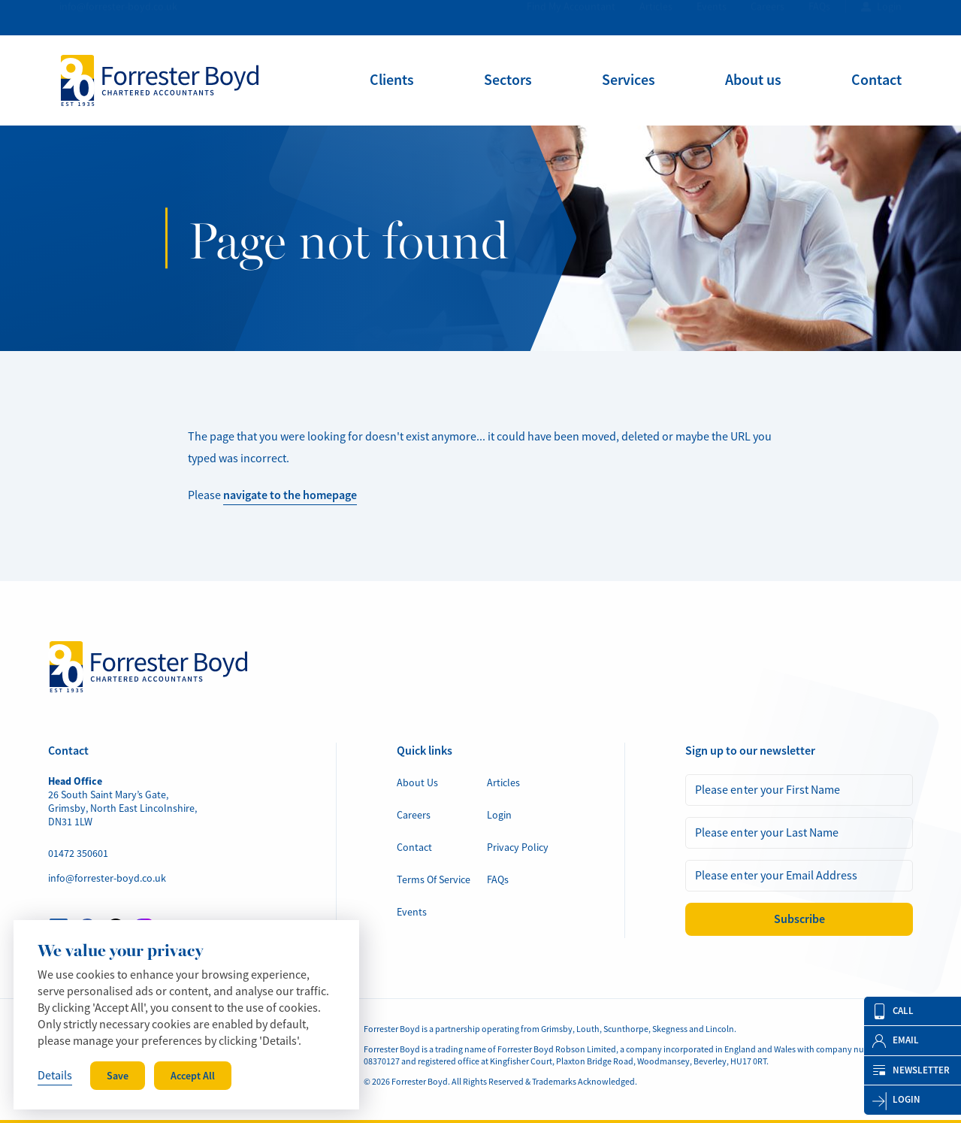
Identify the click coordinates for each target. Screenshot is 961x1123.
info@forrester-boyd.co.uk (118, 17)
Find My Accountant (571, 17)
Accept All (193, 1075)
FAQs (819, 17)
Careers (767, 17)
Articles (655, 17)
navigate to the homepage (290, 495)
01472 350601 (78, 853)
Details (55, 1075)
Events (712, 17)
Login (889, 17)
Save (117, 1075)
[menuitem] (392, 79)
